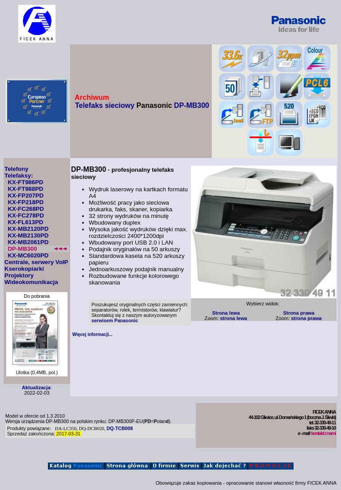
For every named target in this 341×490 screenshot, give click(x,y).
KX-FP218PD (26, 202)
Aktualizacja (36, 387)
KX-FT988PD (25, 189)
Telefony (16, 169)
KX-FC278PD (26, 215)
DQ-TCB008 (120, 428)
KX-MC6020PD (28, 255)
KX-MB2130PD (28, 235)
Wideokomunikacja (31, 282)
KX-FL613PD (25, 222)
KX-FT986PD (25, 182)
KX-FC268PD (26, 208)
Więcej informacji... (92, 334)
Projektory (19, 275)
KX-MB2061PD (28, 242)
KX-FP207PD (26, 195)
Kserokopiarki (24, 268)
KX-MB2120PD (28, 228)
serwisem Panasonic (114, 320)
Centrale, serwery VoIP (36, 262)
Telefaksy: (18, 175)
